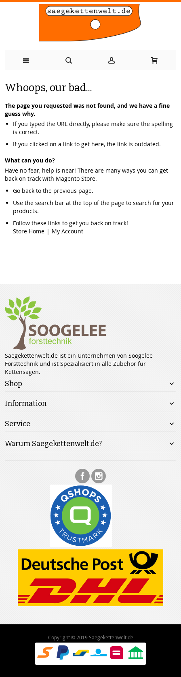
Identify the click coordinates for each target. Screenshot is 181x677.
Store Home (28, 231)
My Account (67, 231)
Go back (23, 190)
